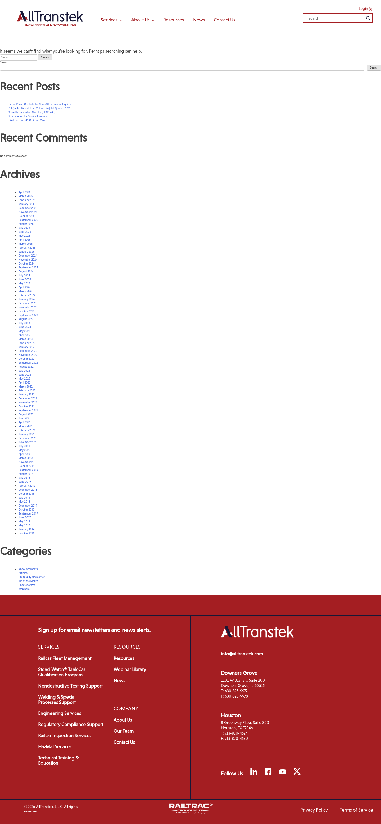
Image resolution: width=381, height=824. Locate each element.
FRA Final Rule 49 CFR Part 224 (26, 120)
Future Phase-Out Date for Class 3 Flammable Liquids (39, 104)
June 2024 (25, 279)
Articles (23, 573)
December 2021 (28, 398)
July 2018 (24, 497)
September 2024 (28, 267)
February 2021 (27, 430)
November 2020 (28, 442)
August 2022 (26, 366)
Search (4, 62)
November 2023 (28, 307)
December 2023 (28, 303)
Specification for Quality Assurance (28, 116)
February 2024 (27, 295)
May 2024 (24, 283)
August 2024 (26, 271)
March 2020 (26, 458)
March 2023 (26, 339)
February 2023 (27, 343)
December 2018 (28, 489)
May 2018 (24, 501)
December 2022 (28, 350)
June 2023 (25, 327)
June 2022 (25, 374)
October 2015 (26, 533)
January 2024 (27, 299)
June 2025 (25, 231)
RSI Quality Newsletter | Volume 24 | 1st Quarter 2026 (39, 108)
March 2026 (26, 196)
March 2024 (26, 291)
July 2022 (24, 370)
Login (366, 8)
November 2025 (28, 212)
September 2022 (28, 362)
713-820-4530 (236, 738)
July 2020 (24, 446)
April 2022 (24, 382)
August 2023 (26, 319)
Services (111, 19)
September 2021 (28, 410)
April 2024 (24, 287)
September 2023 (28, 315)
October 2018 (26, 493)
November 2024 (28, 259)
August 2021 (26, 414)
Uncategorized (27, 585)
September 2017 (28, 513)
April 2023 (24, 335)
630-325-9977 (236, 691)
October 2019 (26, 466)
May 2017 (24, 521)
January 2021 (27, 434)
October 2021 (26, 406)
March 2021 (26, 426)
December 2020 (28, 438)
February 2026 (27, 200)
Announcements (28, 569)
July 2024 (24, 275)
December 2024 (28, 255)
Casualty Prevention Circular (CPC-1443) (31, 112)
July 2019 (24, 477)
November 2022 (28, 354)
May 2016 (24, 525)
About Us (142, 19)
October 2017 (26, 509)
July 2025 (24, 227)
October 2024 (26, 263)
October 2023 (26, 311)
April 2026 (24, 192)
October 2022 (26, 358)
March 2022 (26, 386)
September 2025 (28, 219)
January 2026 (27, 204)
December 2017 (28, 505)
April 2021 (24, 422)
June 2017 (25, 517)
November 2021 (28, 402)
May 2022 (24, 378)
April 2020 (24, 454)
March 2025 (26, 243)
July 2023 (24, 323)
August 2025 (26, 223)
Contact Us (224, 19)
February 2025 (27, 247)
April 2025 (24, 239)
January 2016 (27, 529)
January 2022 (27, 394)
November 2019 (28, 462)
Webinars (24, 589)
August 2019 (26, 473)
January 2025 (27, 251)
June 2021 (25, 418)
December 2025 (28, 208)
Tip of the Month (28, 581)
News (199, 19)
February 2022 (27, 390)
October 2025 (26, 216)
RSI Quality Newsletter (32, 577)
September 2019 (28, 469)
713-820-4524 (236, 733)
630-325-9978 (236, 696)
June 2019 (25, 481)
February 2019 (27, 485)
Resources (173, 19)
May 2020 (24, 450)
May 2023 (24, 331)
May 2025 (24, 235)
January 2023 (27, 346)
